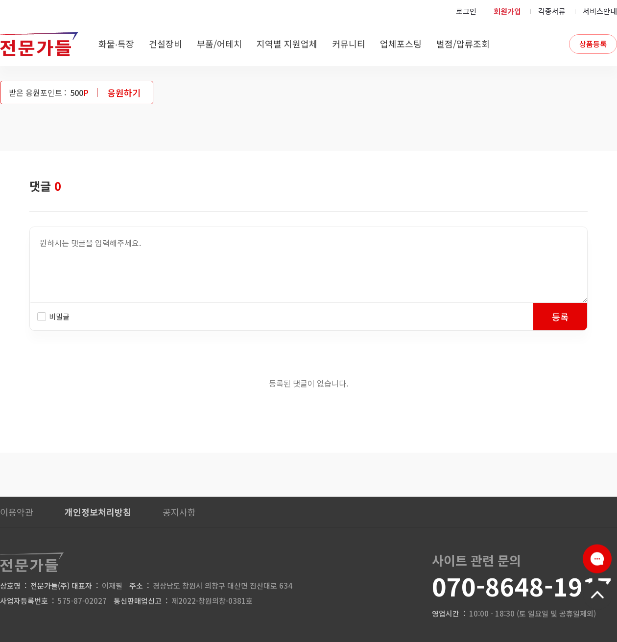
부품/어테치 (219, 43)
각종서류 (552, 11)
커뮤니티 (348, 43)
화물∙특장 (116, 43)
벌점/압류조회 (463, 43)
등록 (560, 316)
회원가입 (507, 11)
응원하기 (124, 92)
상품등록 (593, 44)
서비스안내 (600, 11)
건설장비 (165, 43)
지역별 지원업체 (287, 43)
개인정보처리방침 (98, 511)
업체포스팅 (401, 43)
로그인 (466, 11)
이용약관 (16, 511)
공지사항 (179, 511)
